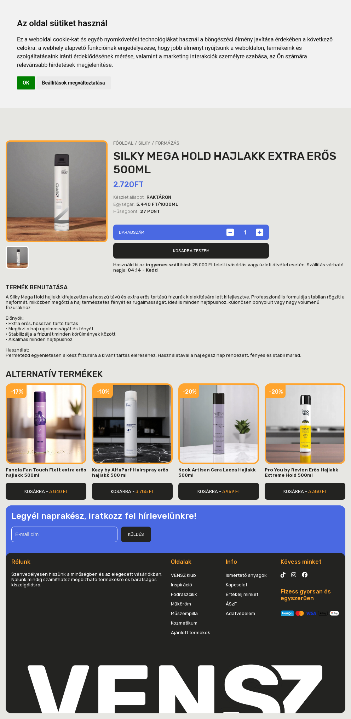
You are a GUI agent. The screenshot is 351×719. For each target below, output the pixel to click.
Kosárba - (46, 491)
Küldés (136, 534)
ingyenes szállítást (168, 264)
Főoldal (123, 143)
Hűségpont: (125, 211)
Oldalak (181, 561)
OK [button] (26, 83)
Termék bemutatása (37, 287)
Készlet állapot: (129, 197)
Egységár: (124, 204)
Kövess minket (301, 561)
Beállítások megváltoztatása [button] (73, 83)
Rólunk (20, 561)
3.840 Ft (58, 491)
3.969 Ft (231, 491)
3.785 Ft (145, 491)
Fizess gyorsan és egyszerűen (306, 595)
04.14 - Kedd (143, 270)
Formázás (167, 143)
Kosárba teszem (191, 250)
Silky (144, 143)
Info (231, 561)
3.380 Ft (317, 491)
